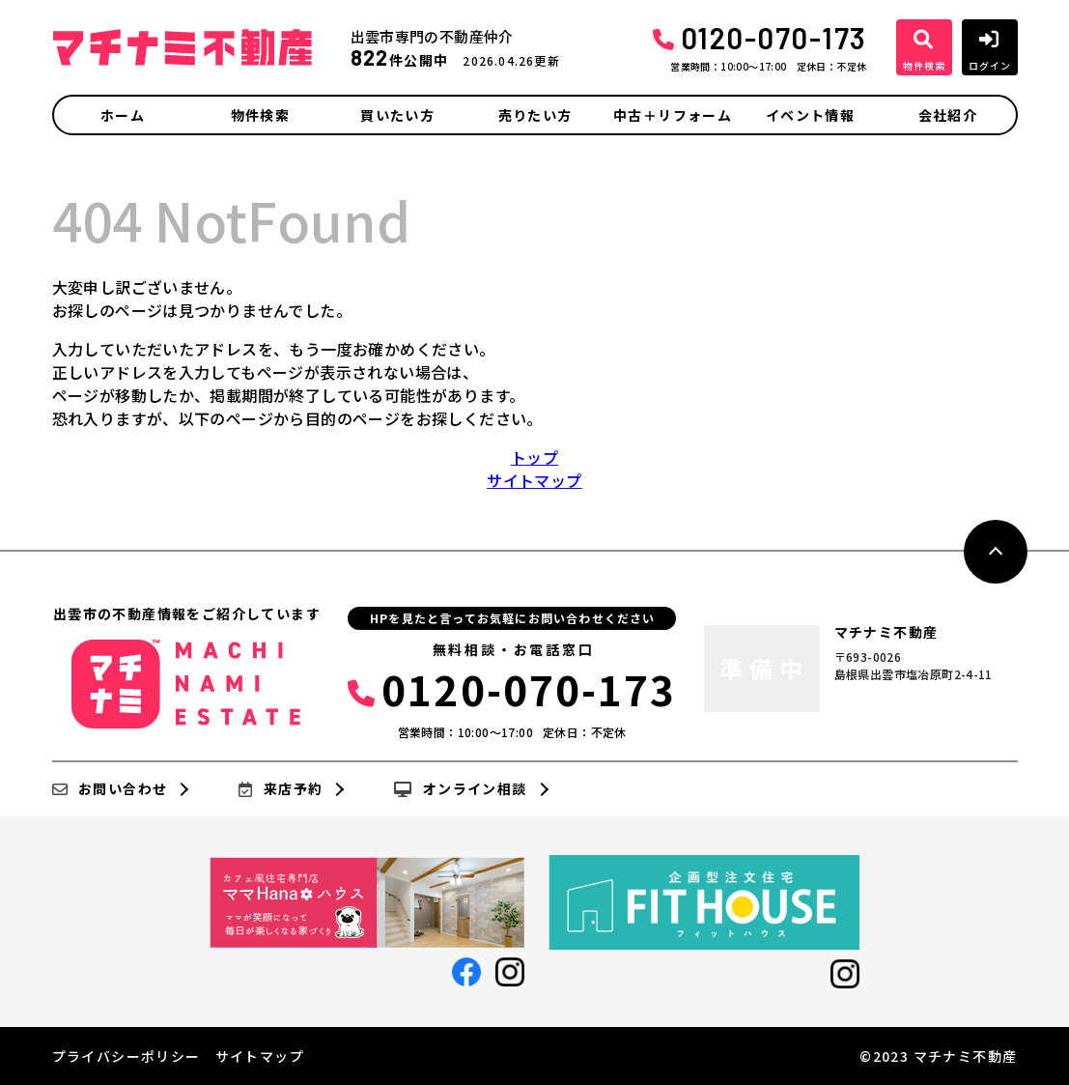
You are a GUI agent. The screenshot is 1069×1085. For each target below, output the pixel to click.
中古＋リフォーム (672, 115)
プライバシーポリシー (126, 1056)
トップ (534, 457)
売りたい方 (535, 115)
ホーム (122, 115)
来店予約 (281, 789)
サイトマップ (534, 480)
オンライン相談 (460, 789)
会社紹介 (948, 115)
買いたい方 (397, 115)
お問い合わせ (110, 789)
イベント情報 (810, 115)
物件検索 (261, 115)
